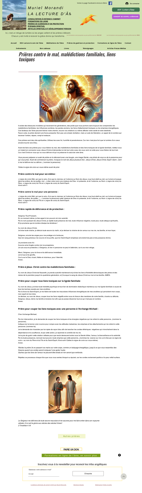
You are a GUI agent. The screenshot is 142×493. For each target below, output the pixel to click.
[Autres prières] (71, 436)
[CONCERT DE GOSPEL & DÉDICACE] (126, 16)
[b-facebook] (119, 455)
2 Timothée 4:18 (24, 426)
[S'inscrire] (88, 473)
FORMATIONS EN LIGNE (38, 21)
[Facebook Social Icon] (110, 3)
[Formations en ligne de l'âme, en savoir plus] (71, 455)
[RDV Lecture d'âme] (126, 10)
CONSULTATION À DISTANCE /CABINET (44, 19)
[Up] (124, 476)
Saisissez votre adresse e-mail (40, 469)
